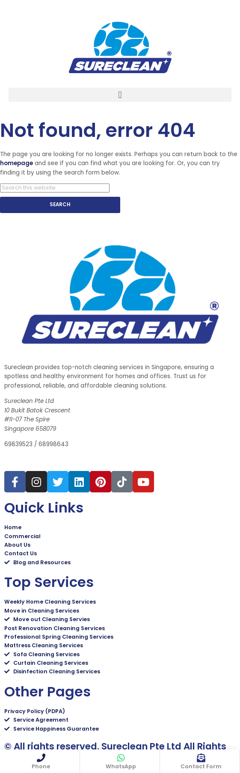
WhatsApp (121, 766)
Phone (41, 766)
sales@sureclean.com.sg (43, 460)
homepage (16, 163)
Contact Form (201, 766)
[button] (120, 95)
